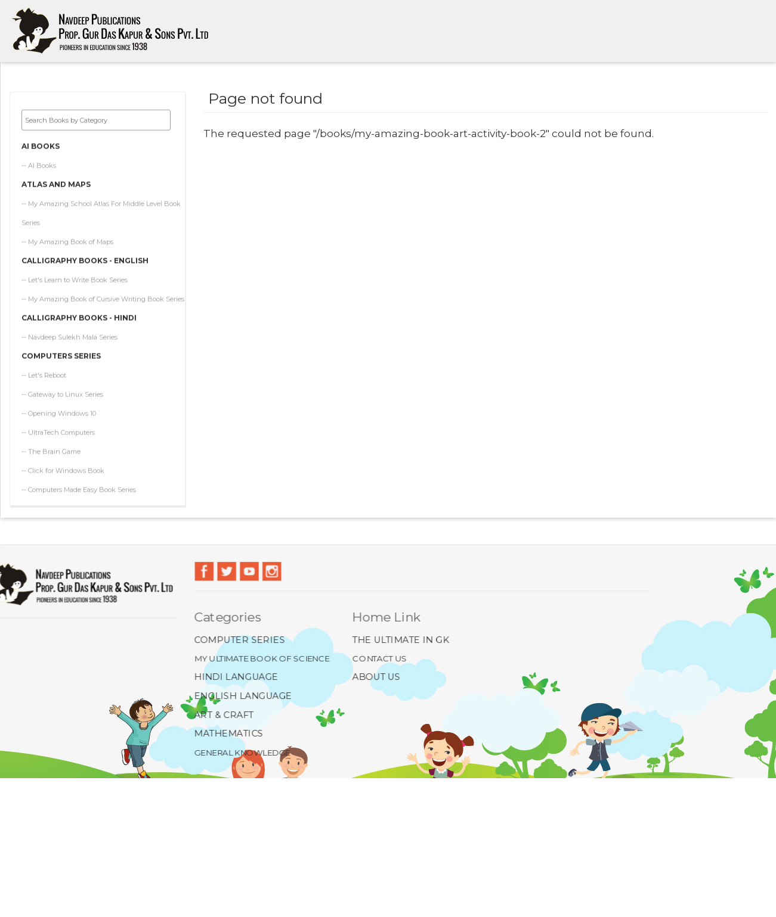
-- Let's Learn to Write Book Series (74, 280)
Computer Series (240, 639)
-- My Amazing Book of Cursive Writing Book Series (102, 299)
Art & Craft (224, 714)
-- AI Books (38, 165)
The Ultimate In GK (401, 639)
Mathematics (229, 733)
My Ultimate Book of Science (262, 658)
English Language (243, 695)
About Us (376, 677)
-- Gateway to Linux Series (62, 394)
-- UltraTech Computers (58, 432)
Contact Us (380, 658)
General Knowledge (242, 752)
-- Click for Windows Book (62, 471)
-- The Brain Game (51, 451)
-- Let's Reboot (43, 375)
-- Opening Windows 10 (58, 413)
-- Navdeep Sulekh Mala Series (69, 337)
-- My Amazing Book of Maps (67, 242)
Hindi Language (237, 677)
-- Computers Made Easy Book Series (78, 490)
